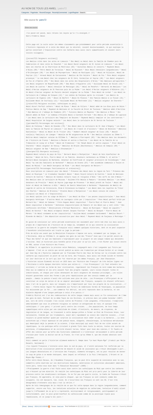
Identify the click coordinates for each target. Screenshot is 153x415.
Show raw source (31, 27)
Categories (25, 12)
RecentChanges (45, 12)
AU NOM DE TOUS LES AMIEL (38, 8)
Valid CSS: (115, 406)
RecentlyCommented (59, 12)
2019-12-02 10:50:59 (41, 406)
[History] (30, 406)
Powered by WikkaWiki (126, 406)
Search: (83, 12)
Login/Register (73, 12)
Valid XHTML (107, 406)
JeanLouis (60, 406)
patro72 (62, 8)
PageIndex (34, 12)
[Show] (24, 406)
